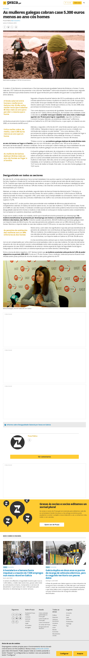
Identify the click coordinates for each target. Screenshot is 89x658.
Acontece (55, 623)
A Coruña (69, 613)
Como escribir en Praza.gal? (44, 619)
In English (28, 627)
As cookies (28, 625)
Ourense (68, 619)
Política (54, 615)
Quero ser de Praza (51, 525)
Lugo (67, 617)
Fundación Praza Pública (30, 614)
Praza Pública (7, 20)
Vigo (67, 626)
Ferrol (67, 615)
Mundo (54, 629)
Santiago (68, 624)
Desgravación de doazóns (44, 627)
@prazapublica (15, 20)
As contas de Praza (44, 624)
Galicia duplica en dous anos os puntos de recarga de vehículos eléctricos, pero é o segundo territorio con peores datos (66, 574)
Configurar (64, 653)
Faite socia (77, 3)
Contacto (27, 617)
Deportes (55, 617)
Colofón (27, 621)
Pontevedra (69, 621)
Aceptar (80, 653)
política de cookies (42, 649)
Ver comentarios (44, 457)
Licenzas (27, 619)
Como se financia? (44, 622)
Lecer (54, 627)
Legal (26, 623)
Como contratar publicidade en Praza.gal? (43, 614)
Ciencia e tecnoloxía (55, 620)
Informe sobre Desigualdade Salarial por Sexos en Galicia (29, 425)
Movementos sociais (56, 634)
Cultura (54, 625)
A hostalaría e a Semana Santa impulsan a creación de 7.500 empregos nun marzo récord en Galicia (23, 573)
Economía (6, 8)
